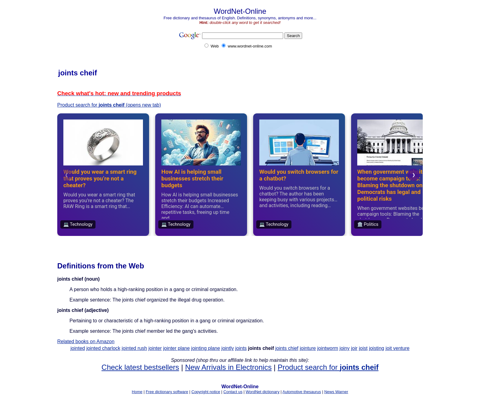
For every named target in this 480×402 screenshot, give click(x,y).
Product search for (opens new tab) (109, 105)
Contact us (232, 391)
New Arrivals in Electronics (228, 367)
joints (240, 348)
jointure (308, 348)
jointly (227, 348)
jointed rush (134, 348)
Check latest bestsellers (140, 367)
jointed (77, 348)
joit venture (397, 348)
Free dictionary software (167, 391)
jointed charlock (103, 348)
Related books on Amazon (85, 341)
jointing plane (205, 348)
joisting (376, 348)
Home (137, 391)
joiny (344, 348)
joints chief (286, 348)
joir (354, 348)
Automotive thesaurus (302, 391)
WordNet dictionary (262, 391)
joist (363, 348)
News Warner (336, 391)
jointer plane (176, 348)
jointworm (327, 348)
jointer (155, 348)
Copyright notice (205, 391)
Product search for (328, 367)
